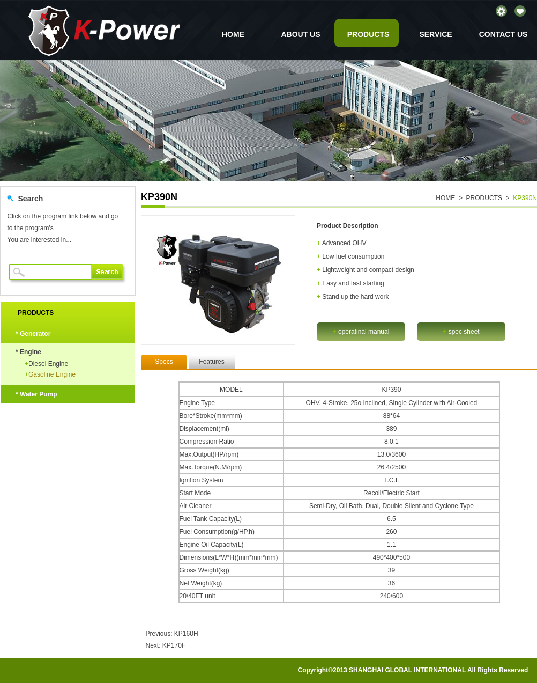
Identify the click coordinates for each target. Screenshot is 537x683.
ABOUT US (300, 34)
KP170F (173, 645)
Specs (164, 361)
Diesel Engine (46, 364)
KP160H (186, 633)
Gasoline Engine (50, 374)
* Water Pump (36, 394)
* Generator (33, 333)
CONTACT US (503, 34)
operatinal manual (361, 331)
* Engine (28, 352)
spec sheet (461, 331)
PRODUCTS (368, 34)
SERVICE (435, 34)
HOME (233, 34)
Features (211, 361)
